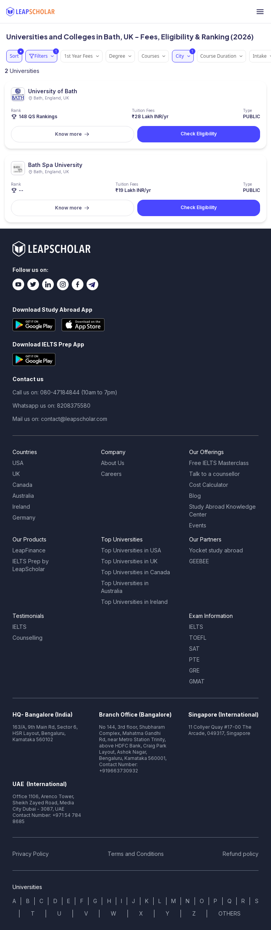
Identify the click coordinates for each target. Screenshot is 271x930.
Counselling (27, 637)
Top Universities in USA (131, 550)
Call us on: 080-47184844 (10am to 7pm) (64, 392)
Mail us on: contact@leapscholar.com (59, 418)
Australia (23, 495)
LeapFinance (29, 550)
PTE (194, 659)
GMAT (197, 681)
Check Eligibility (199, 134)
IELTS (19, 626)
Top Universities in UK (129, 561)
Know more (72, 134)
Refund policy (241, 853)
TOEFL (197, 637)
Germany (23, 517)
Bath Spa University (55, 165)
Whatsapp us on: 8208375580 (51, 405)
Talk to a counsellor (214, 473)
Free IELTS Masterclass (219, 463)
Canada (22, 484)
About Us (112, 463)
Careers (111, 473)
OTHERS (229, 913)
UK (16, 473)
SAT (194, 648)
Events (197, 525)
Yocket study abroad (216, 550)
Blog (195, 495)
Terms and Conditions (136, 853)
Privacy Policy (30, 853)
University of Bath (52, 91)
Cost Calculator (208, 484)
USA (17, 463)
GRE (194, 670)
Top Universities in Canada (135, 572)
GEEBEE (199, 561)
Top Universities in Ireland (134, 601)
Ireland (21, 506)
